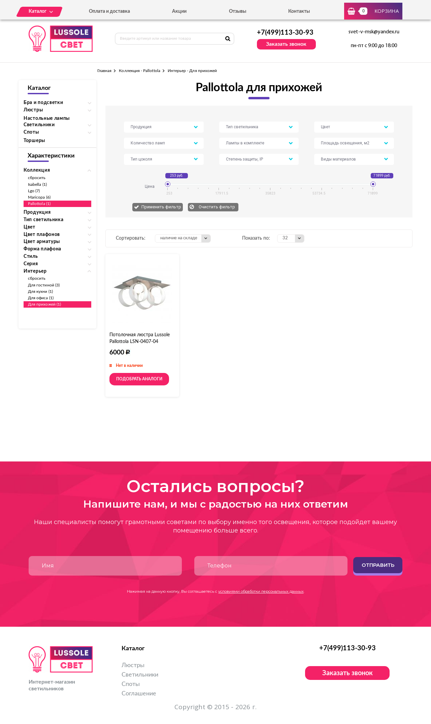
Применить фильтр (161, 206)
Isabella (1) (37, 184)
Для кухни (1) (40, 291)
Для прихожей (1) (44, 304)
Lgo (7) (34, 191)
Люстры (133, 665)
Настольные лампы (47, 118)
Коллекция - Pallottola (139, 71)
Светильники (140, 675)
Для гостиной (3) (44, 285)
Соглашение (139, 694)
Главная (104, 71)
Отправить (378, 565)
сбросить (36, 178)
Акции (179, 11)
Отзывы (237, 11)
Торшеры (34, 140)
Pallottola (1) (39, 204)
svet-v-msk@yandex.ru (374, 32)
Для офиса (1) (41, 298)
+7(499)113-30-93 (285, 32)
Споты (131, 684)
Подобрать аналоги (139, 379)
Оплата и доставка (109, 11)
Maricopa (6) (39, 197)
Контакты (299, 11)
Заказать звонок (286, 44)
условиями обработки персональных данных (261, 591)
